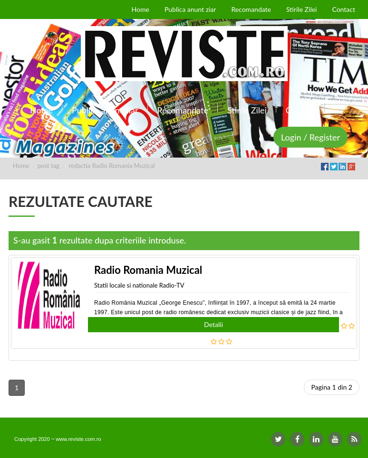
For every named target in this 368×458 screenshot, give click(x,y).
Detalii (213, 324)
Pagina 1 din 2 (331, 387)
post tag (48, 165)
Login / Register (310, 137)
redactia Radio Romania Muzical (112, 165)
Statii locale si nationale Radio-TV (139, 285)
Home (21, 165)
